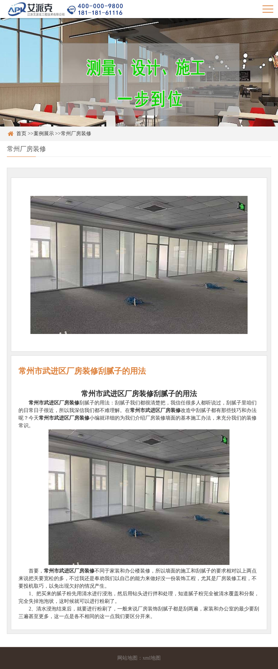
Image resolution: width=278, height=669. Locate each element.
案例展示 (44, 133)
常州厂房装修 (76, 133)
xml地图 (152, 658)
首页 (21, 133)
